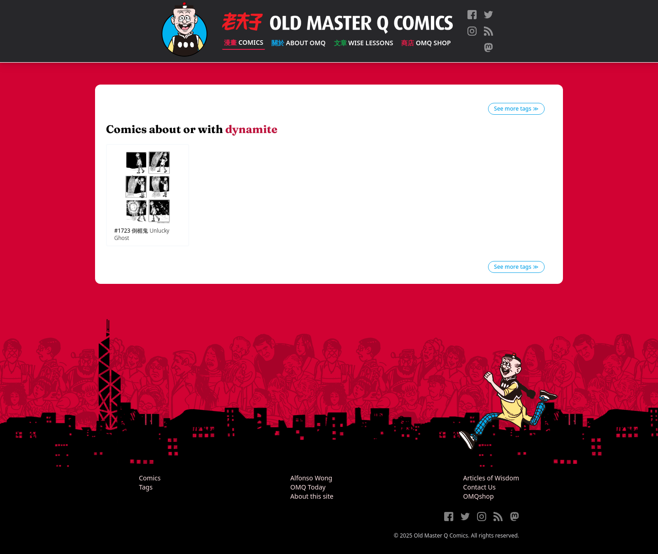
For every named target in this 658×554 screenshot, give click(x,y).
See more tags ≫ (516, 108)
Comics (243, 42)
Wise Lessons (363, 42)
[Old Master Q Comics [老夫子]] (184, 31)
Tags (146, 487)
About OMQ (298, 42)
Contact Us (479, 487)
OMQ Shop (426, 42)
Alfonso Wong (311, 478)
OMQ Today (307, 487)
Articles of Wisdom (491, 478)
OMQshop (478, 496)
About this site (311, 496)
